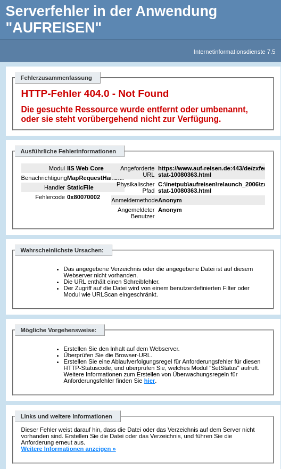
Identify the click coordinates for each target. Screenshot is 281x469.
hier (149, 380)
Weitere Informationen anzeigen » (68, 449)
